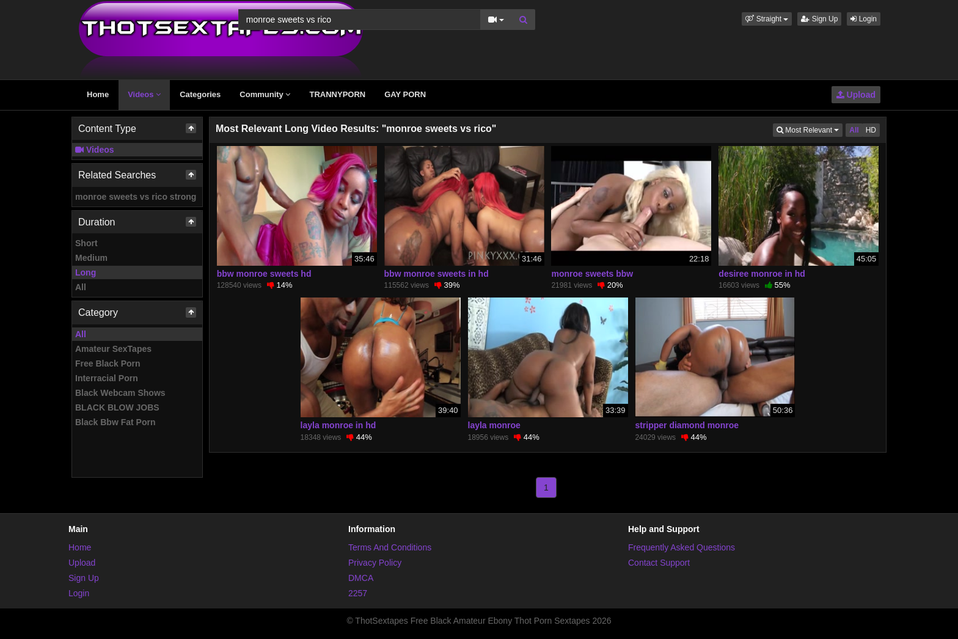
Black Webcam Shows (120, 393)
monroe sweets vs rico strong (135, 197)
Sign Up (819, 19)
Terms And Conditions (389, 547)
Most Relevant (810, 129)
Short (86, 243)
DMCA (360, 578)
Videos (144, 94)
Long (85, 272)
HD (871, 130)
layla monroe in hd (338, 425)
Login (863, 19)
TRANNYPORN (337, 94)
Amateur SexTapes (113, 349)
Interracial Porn (106, 378)
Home (98, 94)
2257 (357, 593)
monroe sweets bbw (592, 274)
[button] (767, 19)
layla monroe (494, 425)
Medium (91, 258)
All (80, 287)
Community (265, 94)
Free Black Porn (108, 363)
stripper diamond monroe (687, 425)
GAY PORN (405, 94)
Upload (856, 95)
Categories (200, 94)
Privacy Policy (374, 563)
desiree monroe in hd (761, 274)
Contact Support (659, 563)
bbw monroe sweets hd (264, 274)
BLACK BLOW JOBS (117, 407)
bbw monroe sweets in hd (436, 274)
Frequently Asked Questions (681, 547)
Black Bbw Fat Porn (115, 422)
